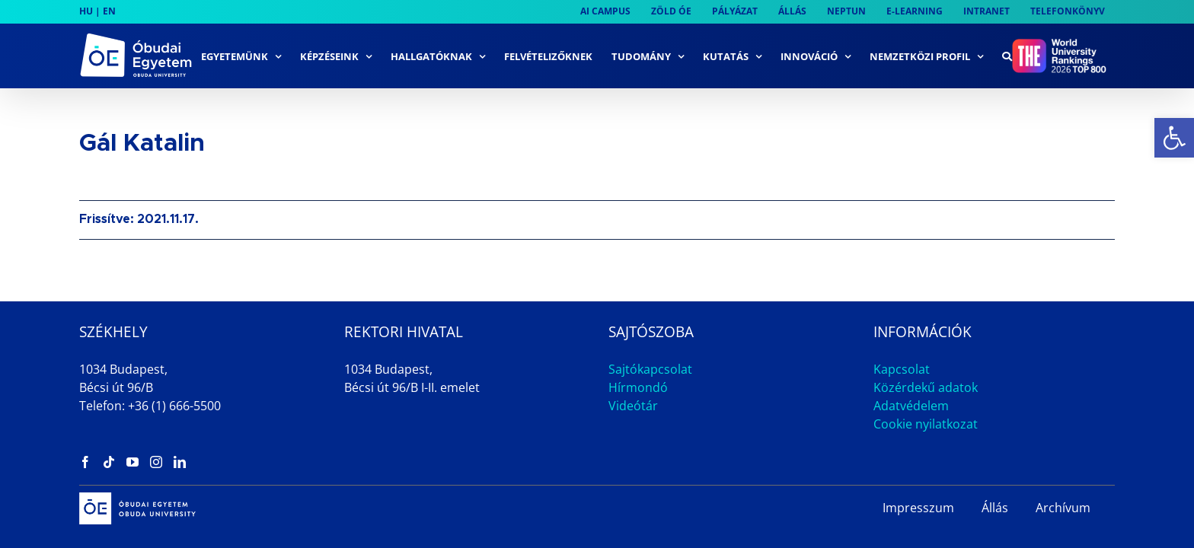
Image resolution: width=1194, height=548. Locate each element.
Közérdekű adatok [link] (925, 387)
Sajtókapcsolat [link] (650, 369)
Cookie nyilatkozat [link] (925, 424)
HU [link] (86, 11)
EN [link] (109, 11)
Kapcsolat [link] (901, 369)
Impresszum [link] (918, 507)
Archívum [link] (1063, 507)
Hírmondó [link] (638, 387)
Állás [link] (995, 507)
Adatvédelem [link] (911, 405)
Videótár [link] (633, 405)
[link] (1174, 138)
